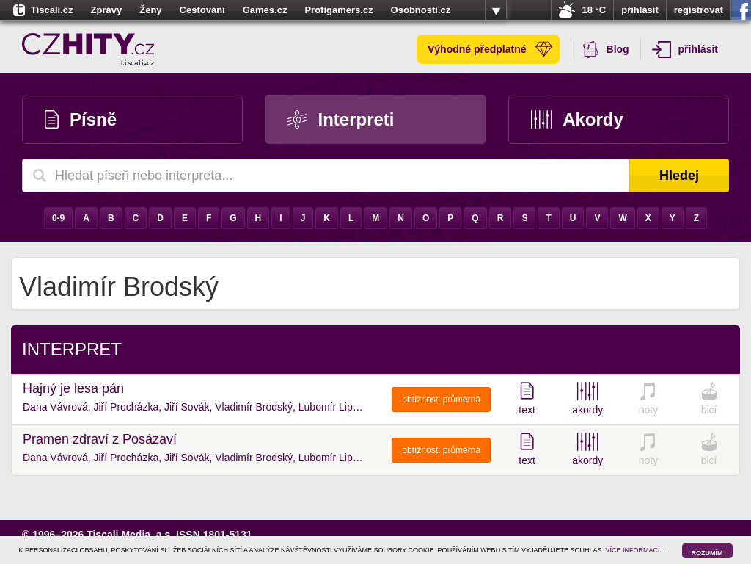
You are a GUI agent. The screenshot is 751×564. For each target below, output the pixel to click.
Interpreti (340, 119)
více (496, 10)
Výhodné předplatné (490, 49)
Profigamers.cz (338, 9)
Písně (81, 119)
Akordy (577, 119)
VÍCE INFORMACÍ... (636, 550)
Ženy (150, 9)
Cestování (202, 9)
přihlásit (640, 9)
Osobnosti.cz (421, 9)
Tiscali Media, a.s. (130, 534)
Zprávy (106, 9)
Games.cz (265, 9)
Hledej (679, 175)
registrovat (698, 9)
